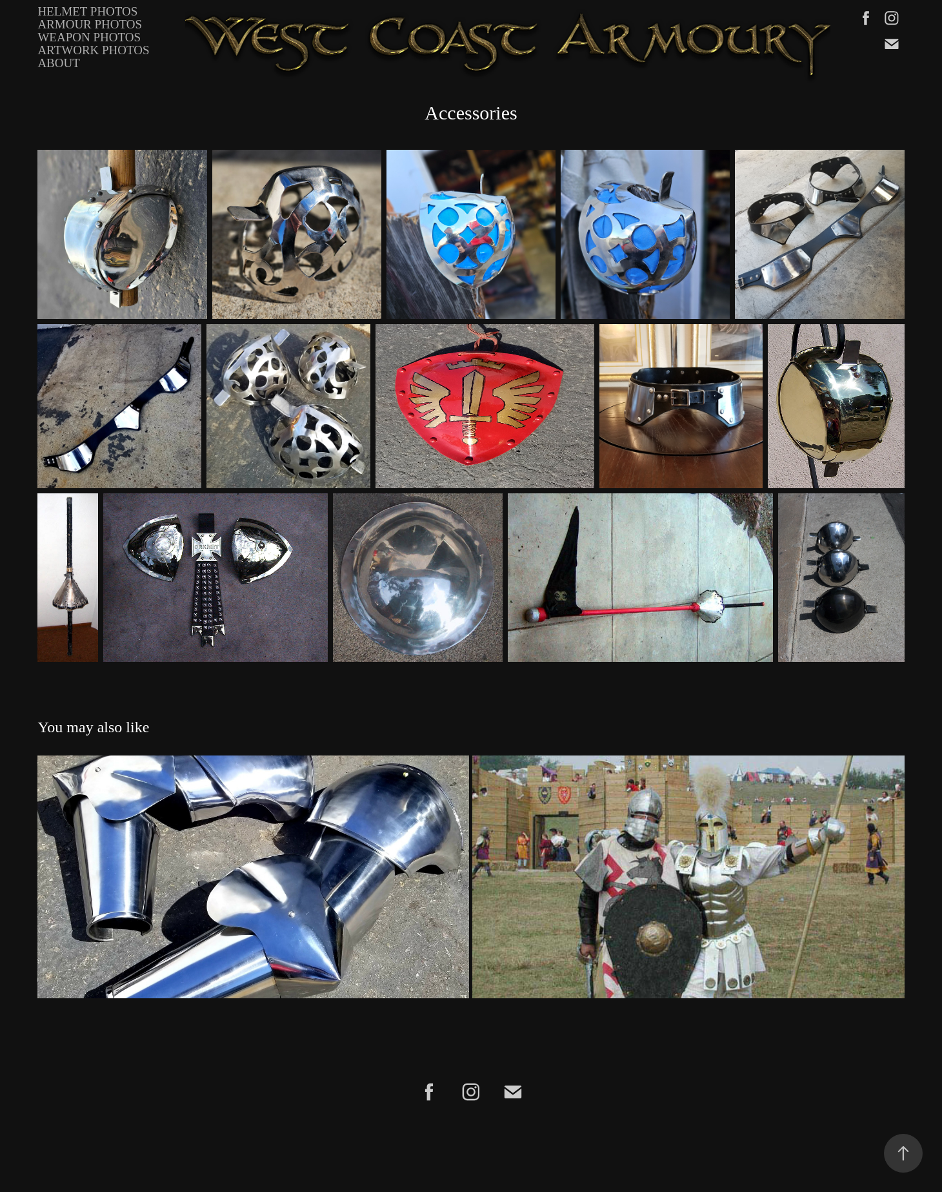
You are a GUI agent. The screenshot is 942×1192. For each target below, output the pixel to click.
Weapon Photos (89, 37)
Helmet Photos (87, 11)
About (58, 63)
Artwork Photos (93, 50)
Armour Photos (89, 24)
